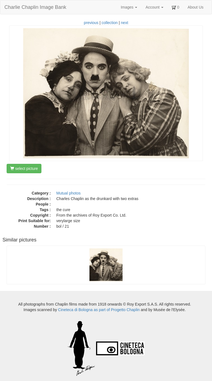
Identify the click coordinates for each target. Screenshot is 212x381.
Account (154, 7)
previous (91, 22)
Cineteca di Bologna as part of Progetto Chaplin (99, 310)
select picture (24, 168)
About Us (195, 7)
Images (129, 7)
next (124, 22)
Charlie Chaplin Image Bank (35, 7)
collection (110, 22)
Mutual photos (68, 193)
